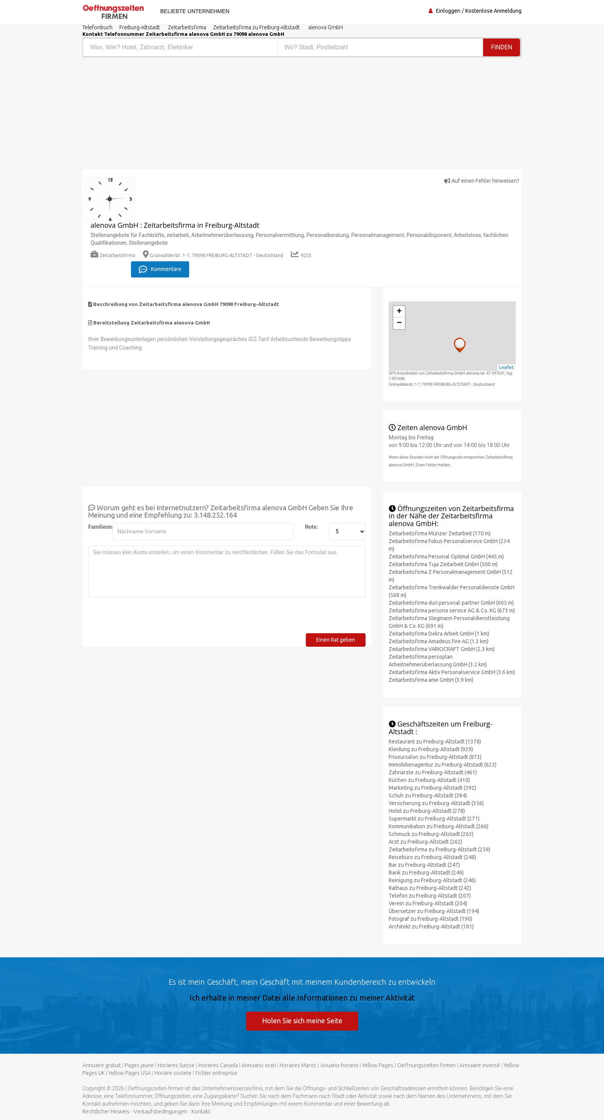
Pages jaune (139, 1065)
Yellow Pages (377, 1065)
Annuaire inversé (480, 1065)
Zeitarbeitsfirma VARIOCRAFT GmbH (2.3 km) (442, 649)
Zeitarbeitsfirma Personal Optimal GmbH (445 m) (446, 556)
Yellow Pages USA (130, 1073)
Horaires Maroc (298, 1065)
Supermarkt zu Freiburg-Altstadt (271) (434, 819)
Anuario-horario (339, 1065)
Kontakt (200, 1111)
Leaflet (506, 367)
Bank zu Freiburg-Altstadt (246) (426, 872)
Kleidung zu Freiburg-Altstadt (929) (431, 749)
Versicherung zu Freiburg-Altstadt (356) (436, 803)
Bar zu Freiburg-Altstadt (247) (424, 865)
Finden (501, 47)
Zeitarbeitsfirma (113, 255)
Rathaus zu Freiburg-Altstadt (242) (430, 888)
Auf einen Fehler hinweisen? (481, 181)
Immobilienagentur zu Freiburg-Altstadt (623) (443, 765)
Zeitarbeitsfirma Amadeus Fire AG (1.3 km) (438, 641)
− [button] (399, 323)
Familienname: (97, 527)
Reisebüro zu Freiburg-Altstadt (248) (432, 857)
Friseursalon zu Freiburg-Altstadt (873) (435, 757)
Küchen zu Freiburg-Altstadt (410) (429, 780)
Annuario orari (259, 1065)
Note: (311, 527)
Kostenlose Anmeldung (493, 11)
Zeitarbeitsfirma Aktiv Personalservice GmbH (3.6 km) (452, 672)
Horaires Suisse (176, 1065)
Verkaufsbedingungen (160, 1111)
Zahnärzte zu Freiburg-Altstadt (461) (433, 772)
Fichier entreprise (216, 1073)
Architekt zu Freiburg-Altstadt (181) (431, 926)
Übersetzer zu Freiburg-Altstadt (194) (434, 911)
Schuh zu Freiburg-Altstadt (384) (428, 795)
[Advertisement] (189, 115)
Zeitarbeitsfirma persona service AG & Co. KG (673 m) (452, 610)
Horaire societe (172, 1073)
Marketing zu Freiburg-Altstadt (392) (432, 788)
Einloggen (448, 11)
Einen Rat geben (335, 640)
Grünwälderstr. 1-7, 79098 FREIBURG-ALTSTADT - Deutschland (213, 255)
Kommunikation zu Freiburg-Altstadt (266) (438, 826)
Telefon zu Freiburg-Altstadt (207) (430, 896)
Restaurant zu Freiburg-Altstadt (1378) (435, 741)
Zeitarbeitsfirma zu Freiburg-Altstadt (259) (439, 849)
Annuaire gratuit (101, 1065)
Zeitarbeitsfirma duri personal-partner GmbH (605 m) (451, 603)
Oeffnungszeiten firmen (426, 1065)
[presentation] (146, 618)
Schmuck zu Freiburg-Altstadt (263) (431, 834)
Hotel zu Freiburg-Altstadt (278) (427, 811)
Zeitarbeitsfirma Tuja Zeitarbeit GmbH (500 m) (443, 564)
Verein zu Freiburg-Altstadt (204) (428, 903)
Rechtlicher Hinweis (105, 1111)
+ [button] (399, 312)
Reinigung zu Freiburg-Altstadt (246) (432, 880)
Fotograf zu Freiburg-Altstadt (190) (430, 919)
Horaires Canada (218, 1065)
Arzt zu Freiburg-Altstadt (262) (425, 842)
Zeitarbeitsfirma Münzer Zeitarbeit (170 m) (440, 533)
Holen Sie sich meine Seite (302, 1020)
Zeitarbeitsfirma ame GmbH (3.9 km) (431, 680)
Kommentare (160, 269)
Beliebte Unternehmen (195, 11)
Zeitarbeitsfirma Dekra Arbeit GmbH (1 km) (439, 634)
